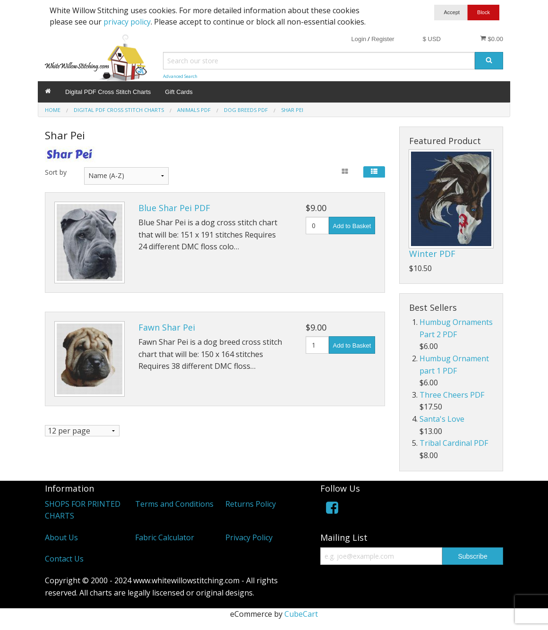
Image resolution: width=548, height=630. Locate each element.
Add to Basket (352, 226)
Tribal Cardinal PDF (454, 443)
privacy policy (127, 22)
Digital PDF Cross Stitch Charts (108, 91)
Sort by (56, 172)
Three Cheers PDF (452, 395)
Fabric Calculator (164, 537)
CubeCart (301, 614)
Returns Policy (250, 504)
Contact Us (64, 558)
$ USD (432, 39)
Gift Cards (179, 91)
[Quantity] (317, 225)
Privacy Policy (249, 537)
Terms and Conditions (174, 504)
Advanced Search (180, 76)
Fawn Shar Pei (166, 327)
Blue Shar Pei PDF (174, 207)
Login (358, 39)
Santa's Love (442, 419)
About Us (61, 537)
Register (382, 39)
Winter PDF (432, 253)
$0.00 (491, 39)
